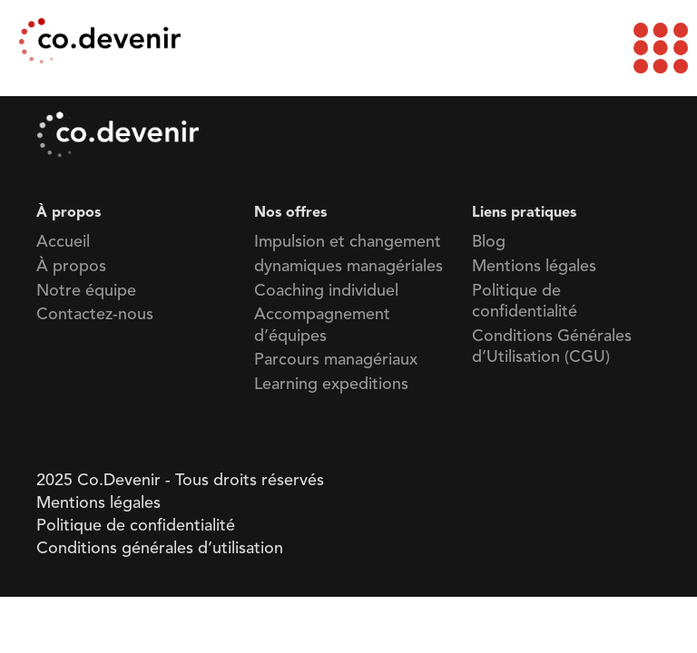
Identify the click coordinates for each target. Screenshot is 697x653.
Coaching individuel (326, 291)
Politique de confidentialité (135, 526)
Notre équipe (86, 291)
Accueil (63, 242)
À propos (71, 266)
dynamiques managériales (348, 266)
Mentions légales (534, 266)
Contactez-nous (94, 315)
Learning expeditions (331, 384)
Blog (489, 242)
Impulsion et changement (347, 242)
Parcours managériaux (335, 360)
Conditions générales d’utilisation (159, 549)
